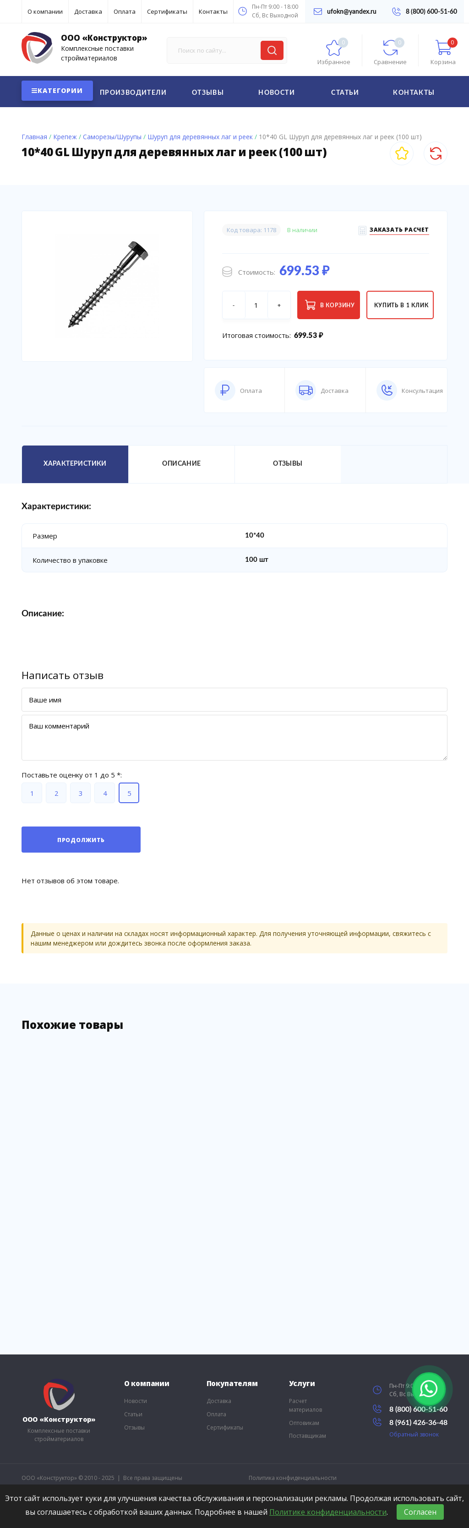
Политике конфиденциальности (328, 1512)
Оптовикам (304, 1423)
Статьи (345, 93)
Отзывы (208, 93)
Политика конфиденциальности (293, 1478)
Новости (276, 93)
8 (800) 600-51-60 (424, 11)
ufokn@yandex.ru (345, 11)
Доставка (88, 11)
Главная (34, 136)
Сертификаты (167, 11)
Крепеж (65, 136)
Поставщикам (307, 1436)
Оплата (125, 11)
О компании (45, 11)
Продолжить (81, 840)
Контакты (213, 11)
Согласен (420, 1512)
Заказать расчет (399, 231)
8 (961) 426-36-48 (410, 1422)
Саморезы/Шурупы (112, 136)
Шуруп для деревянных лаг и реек (200, 136)
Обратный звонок (414, 1434)
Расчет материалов (305, 1405)
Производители (133, 93)
